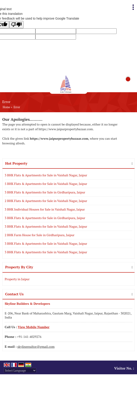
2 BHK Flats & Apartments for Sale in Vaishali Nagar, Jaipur (46, 201)
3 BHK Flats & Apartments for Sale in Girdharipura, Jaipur (45, 192)
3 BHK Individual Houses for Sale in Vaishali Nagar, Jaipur (45, 209)
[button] (33, 327)
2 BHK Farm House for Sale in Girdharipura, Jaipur (39, 235)
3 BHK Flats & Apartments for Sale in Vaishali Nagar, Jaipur (46, 175)
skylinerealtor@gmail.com (35, 346)
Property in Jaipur (17, 279)
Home (6, 107)
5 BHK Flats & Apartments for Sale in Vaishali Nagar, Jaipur (46, 184)
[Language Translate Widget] (20, 370)
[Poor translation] (16, 24)
